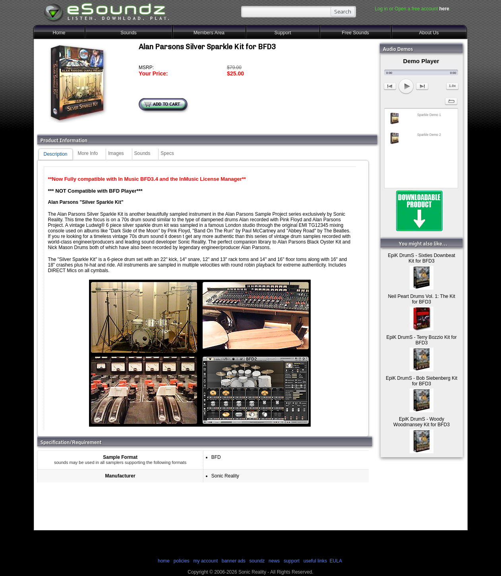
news (274, 561)
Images (116, 153)
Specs (167, 153)
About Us (429, 32)
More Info (88, 153)
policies (182, 561)
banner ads (234, 561)
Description (56, 154)
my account (205, 561)
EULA (336, 561)
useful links (315, 561)
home (164, 561)
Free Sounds (355, 32)
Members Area (208, 32)
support (292, 561)
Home (58, 32)
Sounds (128, 32)
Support (282, 32)
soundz (257, 561)
